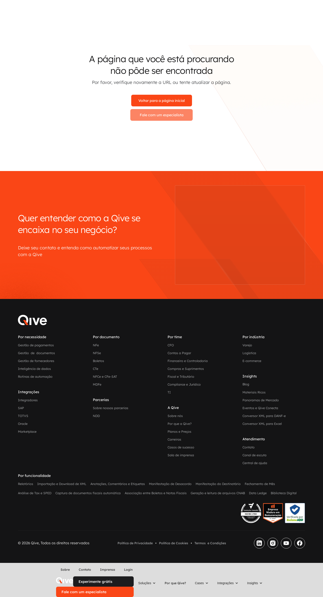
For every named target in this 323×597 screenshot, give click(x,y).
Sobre (65, 570)
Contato (85, 570)
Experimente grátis (95, 581)
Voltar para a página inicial (161, 100)
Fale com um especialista (161, 115)
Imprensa (107, 570)
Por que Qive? (175, 583)
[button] (147, 583)
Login (128, 570)
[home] (64, 580)
